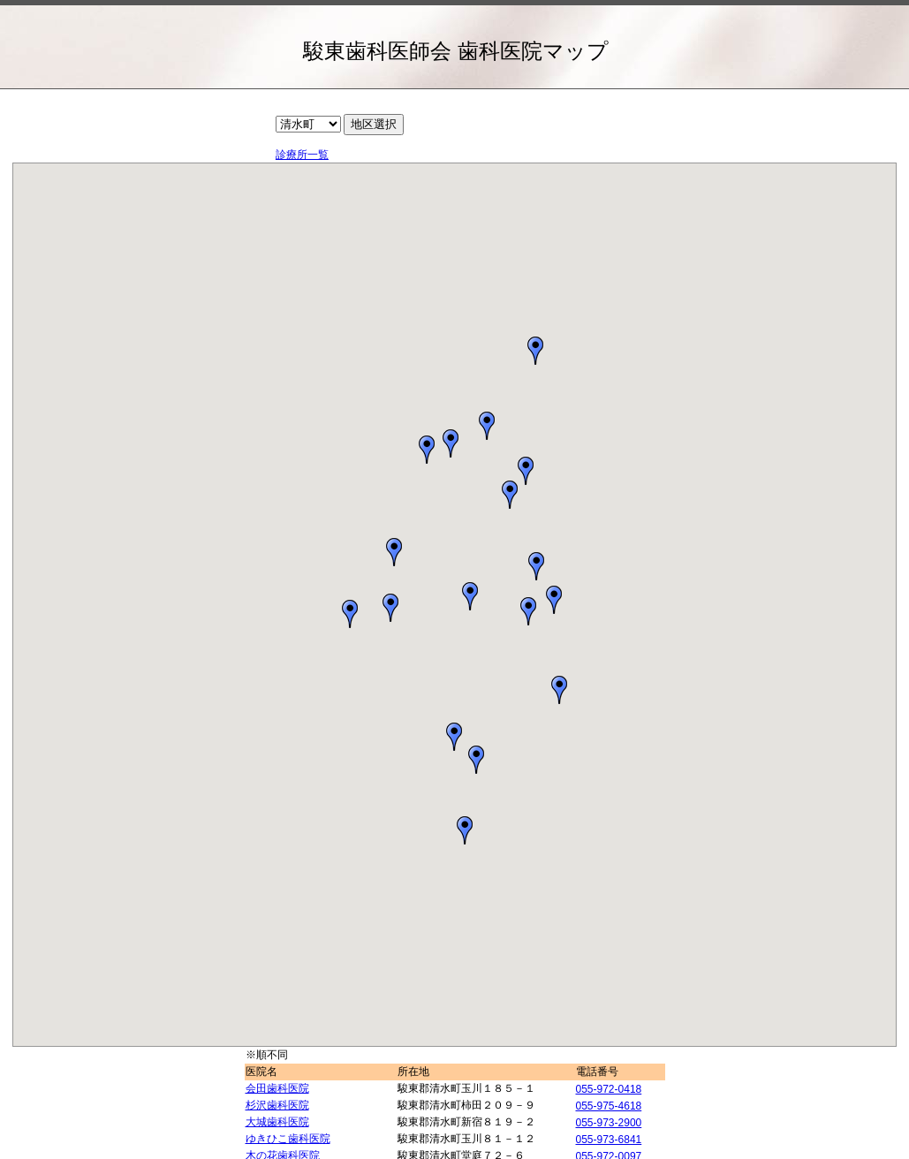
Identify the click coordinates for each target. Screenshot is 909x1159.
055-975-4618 (609, 1106)
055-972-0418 (609, 1089)
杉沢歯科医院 (277, 1105)
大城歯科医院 (277, 1122)
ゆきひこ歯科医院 (288, 1138)
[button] (525, 471)
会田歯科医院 (277, 1088)
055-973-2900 (609, 1123)
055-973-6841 (609, 1139)
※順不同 (267, 1055)
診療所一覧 (302, 154)
